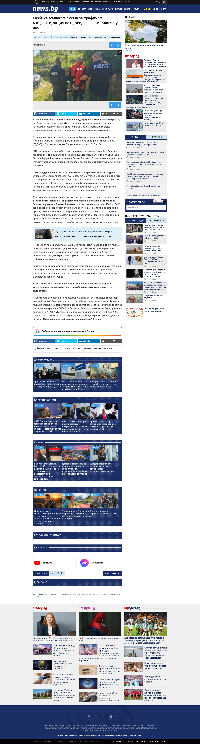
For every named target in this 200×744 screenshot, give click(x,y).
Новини (45, 2)
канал (68, 348)
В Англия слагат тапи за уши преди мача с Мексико (155, 665)
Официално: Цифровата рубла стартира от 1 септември (63, 665)
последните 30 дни (156, 221)
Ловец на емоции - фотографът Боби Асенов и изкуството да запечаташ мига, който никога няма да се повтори (48, 517)
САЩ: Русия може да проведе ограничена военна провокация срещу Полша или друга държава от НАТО (47, 426)
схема (109, 348)
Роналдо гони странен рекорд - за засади (155, 679)
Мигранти (54, 350)
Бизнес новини (53, 2)
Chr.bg (127, 2)
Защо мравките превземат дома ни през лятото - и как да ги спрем (109, 670)
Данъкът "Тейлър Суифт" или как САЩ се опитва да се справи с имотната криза (64, 695)
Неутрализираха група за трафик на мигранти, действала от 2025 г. (103, 384)
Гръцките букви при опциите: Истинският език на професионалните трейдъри (153, 115)
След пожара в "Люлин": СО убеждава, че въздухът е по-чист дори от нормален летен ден (144, 164)
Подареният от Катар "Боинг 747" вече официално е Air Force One (153, 260)
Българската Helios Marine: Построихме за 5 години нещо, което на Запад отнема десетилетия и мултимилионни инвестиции (47, 471)
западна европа (43, 350)
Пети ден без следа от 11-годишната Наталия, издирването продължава (142, 143)
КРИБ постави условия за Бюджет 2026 (154, 237)
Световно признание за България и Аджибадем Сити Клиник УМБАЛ (155, 227)
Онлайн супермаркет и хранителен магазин (154, 310)
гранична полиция (85, 348)
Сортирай (56, 573)
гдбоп (74, 348)
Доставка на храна (85, 2)
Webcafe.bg (107, 2)
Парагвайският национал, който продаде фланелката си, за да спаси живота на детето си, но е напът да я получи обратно (100, 653)
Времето (128, 51)
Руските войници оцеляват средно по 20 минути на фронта (154, 248)
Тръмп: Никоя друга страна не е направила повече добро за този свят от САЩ (103, 425)
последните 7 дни (135, 221)
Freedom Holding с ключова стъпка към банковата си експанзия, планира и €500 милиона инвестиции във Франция (145, 101)
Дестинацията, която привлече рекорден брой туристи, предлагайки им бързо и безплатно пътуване (75, 468)
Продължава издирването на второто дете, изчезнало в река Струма (145, 153)
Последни (135, 137)
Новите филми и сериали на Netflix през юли (103, 513)
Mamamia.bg (118, 2)
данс (61, 350)
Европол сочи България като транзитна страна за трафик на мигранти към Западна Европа (75, 385)
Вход (158, 2)
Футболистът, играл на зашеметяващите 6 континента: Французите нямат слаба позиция (155, 652)
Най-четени (157, 137)
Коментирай (111, 573)
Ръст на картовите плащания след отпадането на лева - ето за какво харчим (64, 679)
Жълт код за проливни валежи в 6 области (144, 46)
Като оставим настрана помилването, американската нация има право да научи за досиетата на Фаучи (75, 426)
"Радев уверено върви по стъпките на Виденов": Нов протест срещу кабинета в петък (155, 273)
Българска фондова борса (96, 2)
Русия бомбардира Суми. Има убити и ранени (143, 187)
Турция (48, 348)
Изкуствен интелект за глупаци (154, 296)
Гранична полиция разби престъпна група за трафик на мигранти (47, 384)
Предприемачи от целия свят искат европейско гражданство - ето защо (103, 467)
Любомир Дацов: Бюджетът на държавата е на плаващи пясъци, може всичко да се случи (155, 63)
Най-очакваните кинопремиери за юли (98, 639)
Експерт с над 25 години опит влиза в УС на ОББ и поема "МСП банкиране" (54, 639)
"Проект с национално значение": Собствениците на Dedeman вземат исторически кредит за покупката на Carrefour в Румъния (145, 76)
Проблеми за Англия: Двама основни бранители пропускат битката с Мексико (155, 695)
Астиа (87, 350)
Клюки (63, 2)
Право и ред (86, 37)
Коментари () (114, 37)
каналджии (68, 350)
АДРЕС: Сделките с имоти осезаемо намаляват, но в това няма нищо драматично (155, 88)
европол (62, 348)
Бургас (75, 37)
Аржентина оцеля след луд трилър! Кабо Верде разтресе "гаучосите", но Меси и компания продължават (144, 640)
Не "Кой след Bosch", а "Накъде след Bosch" (153, 124)
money (134, 56)
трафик (55, 348)
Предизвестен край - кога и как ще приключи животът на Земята (110, 683)
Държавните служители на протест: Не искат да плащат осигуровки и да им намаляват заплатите (155, 285)
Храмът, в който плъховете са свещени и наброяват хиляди (109, 697)
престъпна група (99, 348)
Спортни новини (74, 2)
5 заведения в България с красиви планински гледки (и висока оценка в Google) (76, 515)
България (41, 348)
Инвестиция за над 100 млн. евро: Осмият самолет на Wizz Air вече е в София (64, 650)
